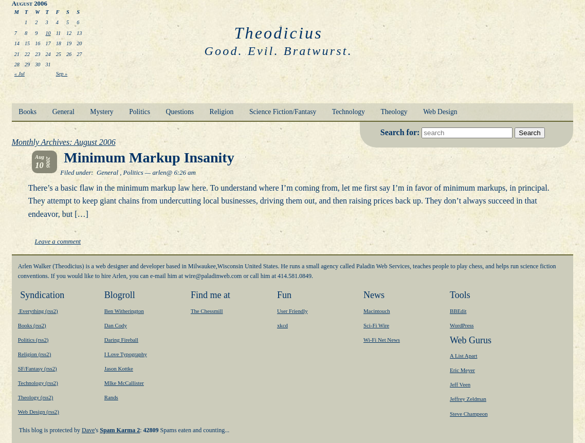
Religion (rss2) (34, 354)
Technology (348, 112)
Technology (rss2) (38, 383)
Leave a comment (58, 241)
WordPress (462, 325)
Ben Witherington (124, 311)
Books (27, 112)
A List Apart (463, 356)
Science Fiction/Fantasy (282, 112)
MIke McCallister (124, 383)
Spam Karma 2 (120, 430)
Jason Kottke (118, 368)
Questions (180, 112)
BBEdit (458, 311)
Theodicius (278, 33)
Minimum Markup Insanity (149, 157)
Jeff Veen (460, 384)
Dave (88, 430)
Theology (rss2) (35, 397)
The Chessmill (207, 311)
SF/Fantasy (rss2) (37, 368)
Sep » (61, 74)
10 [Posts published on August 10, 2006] (47, 33)
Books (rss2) (32, 325)
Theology (393, 112)
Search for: (401, 132)
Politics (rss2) (33, 340)
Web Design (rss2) (38, 412)
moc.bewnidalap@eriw (213, 276)
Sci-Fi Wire (376, 325)
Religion (222, 112)
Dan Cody (115, 325)
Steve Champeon (468, 414)
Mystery (101, 112)
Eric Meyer (462, 370)
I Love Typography (125, 354)
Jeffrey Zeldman (468, 399)
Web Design (440, 112)
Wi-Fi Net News (381, 340)
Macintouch (376, 311)
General (63, 112)
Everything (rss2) (38, 311)
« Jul (19, 74)
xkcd (282, 325)
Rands (111, 397)
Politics (139, 112)
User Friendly (292, 311)
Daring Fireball (121, 340)
